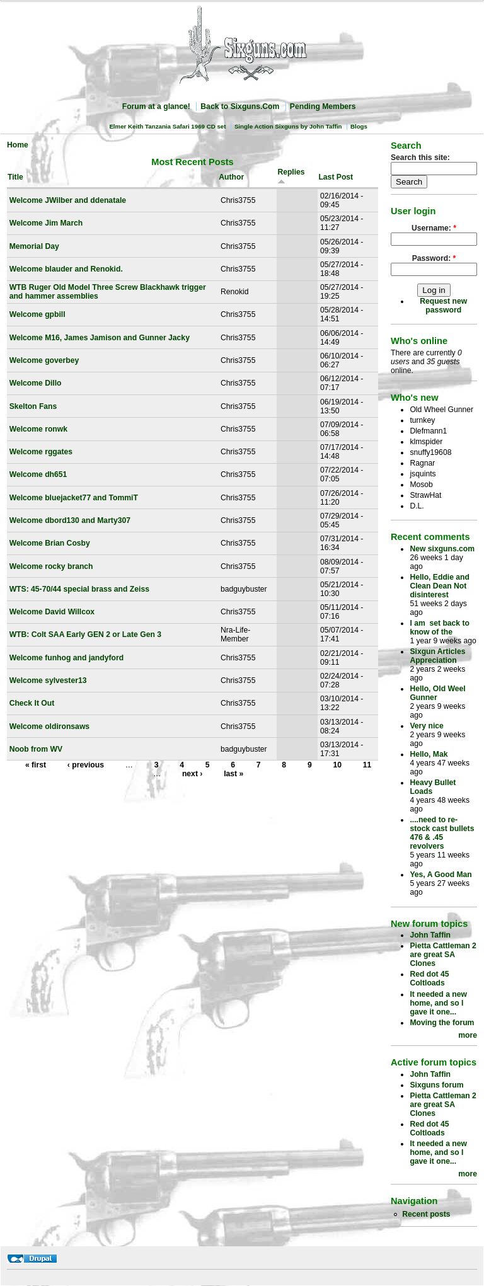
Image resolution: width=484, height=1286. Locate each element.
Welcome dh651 (38, 474)
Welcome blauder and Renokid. (66, 269)
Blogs (358, 126)
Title (15, 177)
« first (35, 765)
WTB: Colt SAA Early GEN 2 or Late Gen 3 (85, 634)
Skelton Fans (33, 406)
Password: (434, 258)
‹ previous (85, 765)
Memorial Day (34, 246)
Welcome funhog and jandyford (66, 657)
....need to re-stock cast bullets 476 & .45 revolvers (442, 833)
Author (231, 177)
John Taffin (430, 935)
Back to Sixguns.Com (239, 106)
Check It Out (32, 703)
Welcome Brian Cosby (49, 543)
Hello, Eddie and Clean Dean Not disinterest (440, 586)
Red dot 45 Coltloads (429, 978)
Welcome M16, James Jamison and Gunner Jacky (99, 337)
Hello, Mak (428, 754)
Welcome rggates (40, 451)
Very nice (426, 725)
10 (337, 765)
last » (233, 773)
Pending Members (323, 106)
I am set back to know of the (440, 627)
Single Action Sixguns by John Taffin (288, 126)
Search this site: (420, 157)
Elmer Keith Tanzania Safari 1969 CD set (167, 126)
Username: (434, 228)
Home (17, 145)
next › (192, 773)
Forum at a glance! (156, 106)
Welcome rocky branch (51, 566)
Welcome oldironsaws (49, 726)
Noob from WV (35, 749)
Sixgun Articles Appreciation (437, 656)
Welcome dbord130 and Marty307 (69, 520)
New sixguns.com (442, 548)
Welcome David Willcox (52, 611)
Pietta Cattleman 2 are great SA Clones (443, 954)
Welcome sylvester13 (48, 680)
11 (367, 765)
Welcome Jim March (46, 223)
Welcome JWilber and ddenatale (67, 200)
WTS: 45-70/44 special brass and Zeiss (79, 589)
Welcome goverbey (44, 360)
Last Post (335, 177)
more (467, 1035)
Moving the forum (442, 1022)
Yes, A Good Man (440, 874)
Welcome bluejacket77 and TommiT (73, 497)
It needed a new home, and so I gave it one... (438, 1003)
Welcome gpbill (37, 314)
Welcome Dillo (35, 383)
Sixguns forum (436, 1085)
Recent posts (426, 1214)
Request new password (443, 305)
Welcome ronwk (38, 429)
